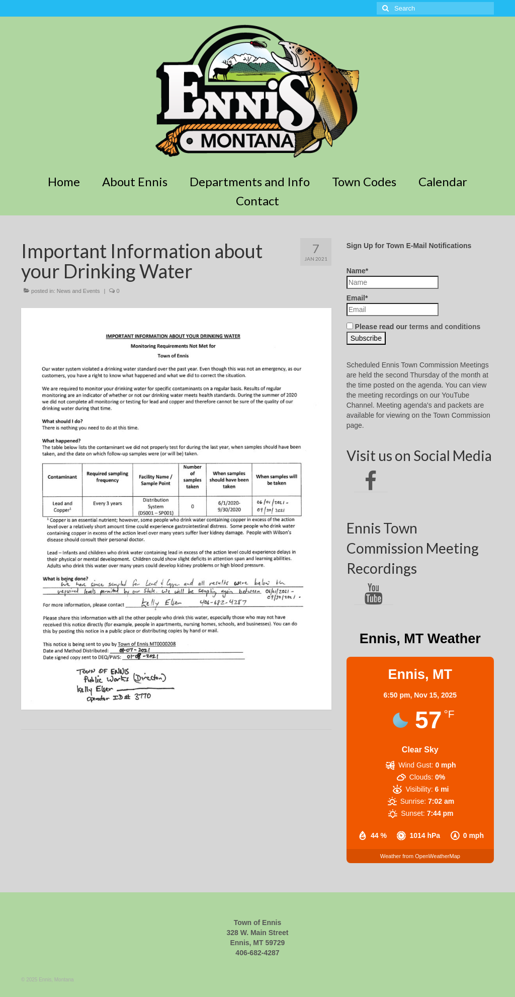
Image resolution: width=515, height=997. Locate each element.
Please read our (414, 327)
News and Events (78, 291)
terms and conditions (445, 327)
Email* (393, 305)
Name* (393, 278)
